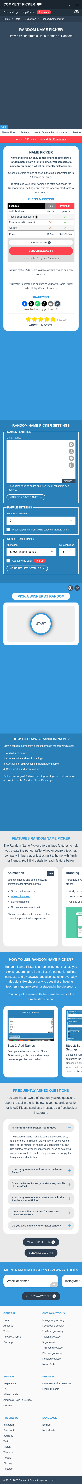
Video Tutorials (11, 1394)
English (46, 1424)
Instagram (40, 1112)
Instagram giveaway (53, 1319)
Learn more (41, 242)
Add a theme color (22, 560)
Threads (8, 1451)
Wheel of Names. (20, 896)
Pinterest (8, 1468)
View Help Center (41, 1242)
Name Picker (9, 132)
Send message (41, 1253)
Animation (12, 544)
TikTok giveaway (51, 1336)
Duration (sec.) (67, 544)
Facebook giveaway (53, 1325)
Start (41, 623)
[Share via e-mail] (51, 303)
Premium (44, 12)
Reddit (7, 1457)
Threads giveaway (52, 1347)
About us (8, 1325)
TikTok (6, 1446)
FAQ (5, 1388)
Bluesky (7, 1462)
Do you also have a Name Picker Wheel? (36, 1225)
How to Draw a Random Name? (51, 132)
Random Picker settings (21, 188)
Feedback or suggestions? (41, 309)
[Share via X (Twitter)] (31, 303)
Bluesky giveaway (52, 1352)
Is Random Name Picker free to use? (34, 1127)
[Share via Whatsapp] (37, 303)
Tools (6, 1330)
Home (6, 1319)
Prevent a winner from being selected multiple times (40, 529)
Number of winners (17, 513)
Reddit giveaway (51, 1358)
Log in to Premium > (49, 258)
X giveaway (48, 1341)
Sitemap (8, 1341)
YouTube (8, 1435)
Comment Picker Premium (57, 1383)
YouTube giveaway (52, 1330)
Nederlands (48, 1429)
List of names (14, 437)
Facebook (67, 1107)
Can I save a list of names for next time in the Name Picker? (37, 1213)
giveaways (31, 976)
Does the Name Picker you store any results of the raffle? (38, 1185)
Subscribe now (41, 250)
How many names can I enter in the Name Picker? (37, 1171)
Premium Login (11, 12)
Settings (24, 132)
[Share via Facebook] (24, 303)
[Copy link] (57, 303)
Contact (7, 1405)
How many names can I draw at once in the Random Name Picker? (38, 1199)
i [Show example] (36, 216)
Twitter (7, 1440)
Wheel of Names (47, 288)
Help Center (28, 12)
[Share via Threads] (44, 303)
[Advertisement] (41, 82)
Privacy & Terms (12, 1336)
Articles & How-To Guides (17, 1399)
